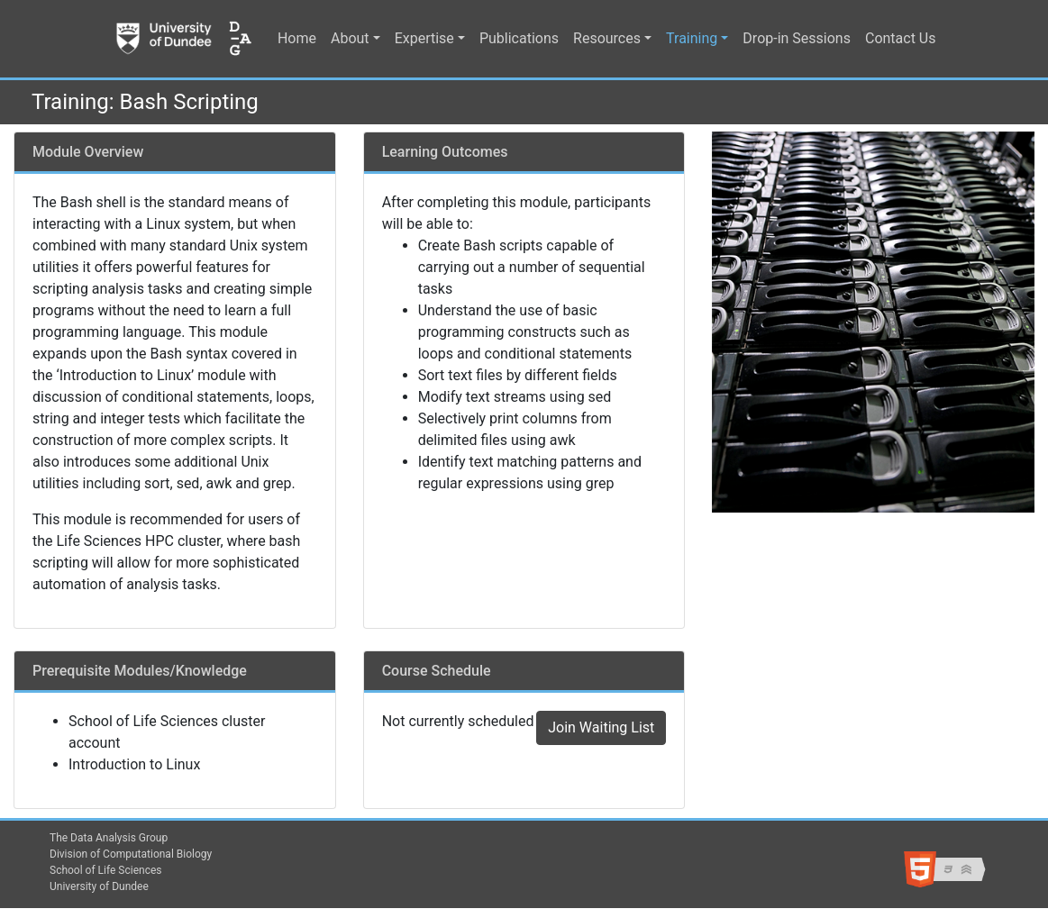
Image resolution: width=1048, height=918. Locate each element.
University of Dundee (99, 886)
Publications (519, 38)
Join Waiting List (601, 727)
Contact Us (900, 38)
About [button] (350, 38)
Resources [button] (607, 38)
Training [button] (691, 38)
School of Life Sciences (106, 870)
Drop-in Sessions (797, 38)
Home (297, 38)
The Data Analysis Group (109, 838)
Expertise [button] (424, 38)
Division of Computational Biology (131, 854)
